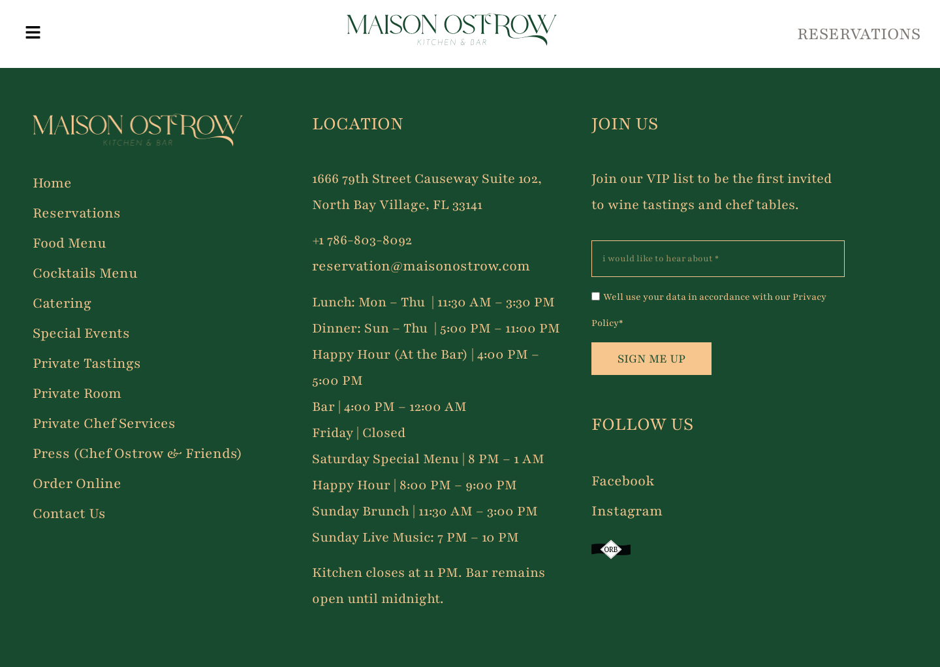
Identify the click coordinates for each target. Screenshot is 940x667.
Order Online (77, 483)
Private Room (77, 393)
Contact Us (69, 513)
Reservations (77, 213)
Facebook (622, 481)
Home (52, 183)
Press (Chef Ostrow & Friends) (137, 453)
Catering (62, 303)
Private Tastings (87, 363)
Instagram (627, 511)
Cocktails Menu (85, 273)
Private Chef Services (104, 423)
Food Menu (69, 243)
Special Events (81, 333)
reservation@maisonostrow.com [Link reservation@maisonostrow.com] (421, 266)
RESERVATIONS (858, 34)
